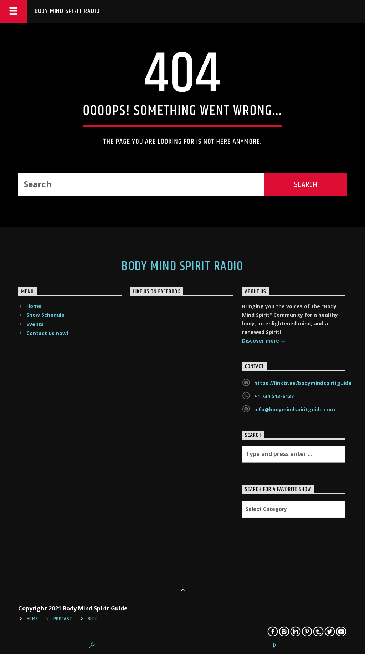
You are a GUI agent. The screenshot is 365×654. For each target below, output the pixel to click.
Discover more (264, 341)
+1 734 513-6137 (274, 396)
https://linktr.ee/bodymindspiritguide (302, 383)
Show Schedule (45, 314)
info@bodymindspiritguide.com (294, 409)
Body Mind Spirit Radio (67, 11)
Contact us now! (47, 333)
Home (33, 306)
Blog (93, 619)
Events (35, 324)
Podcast (62, 619)
